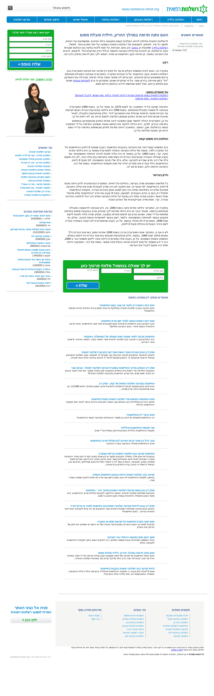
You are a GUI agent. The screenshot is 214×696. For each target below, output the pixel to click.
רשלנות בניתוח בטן (134, 636)
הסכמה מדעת (181, 636)
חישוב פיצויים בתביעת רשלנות (35, 177)
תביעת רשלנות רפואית (177, 629)
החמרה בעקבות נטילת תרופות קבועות (31, 269)
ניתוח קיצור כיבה (135, 629)
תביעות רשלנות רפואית (38, 166)
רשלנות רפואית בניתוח (39, 180)
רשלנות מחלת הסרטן (133, 619)
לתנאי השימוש (177, 650)
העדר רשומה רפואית (133, 632)
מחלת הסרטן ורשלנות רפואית (35, 169)
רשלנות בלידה (160, 47)
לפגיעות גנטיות (81, 80)
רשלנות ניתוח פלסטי (134, 615)
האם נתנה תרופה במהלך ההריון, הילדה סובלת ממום (126, 553)
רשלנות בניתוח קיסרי (177, 619)
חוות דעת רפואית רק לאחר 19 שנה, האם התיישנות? (127, 305)
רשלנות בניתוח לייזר (178, 632)
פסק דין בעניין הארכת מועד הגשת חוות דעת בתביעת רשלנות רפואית (118, 352)
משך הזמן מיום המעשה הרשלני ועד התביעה (131, 537)
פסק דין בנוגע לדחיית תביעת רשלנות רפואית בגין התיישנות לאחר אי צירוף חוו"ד (112, 506)
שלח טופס (30, 64)
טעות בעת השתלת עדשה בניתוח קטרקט (30, 229)
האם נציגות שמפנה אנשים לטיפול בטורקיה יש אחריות (33, 251)
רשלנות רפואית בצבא (133, 625)
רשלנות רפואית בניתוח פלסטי (36, 173)
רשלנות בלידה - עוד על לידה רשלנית (32, 155)
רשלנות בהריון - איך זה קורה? (35, 162)
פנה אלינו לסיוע (33, 79)
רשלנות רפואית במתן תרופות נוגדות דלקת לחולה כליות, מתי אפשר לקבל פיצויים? (121, 95)
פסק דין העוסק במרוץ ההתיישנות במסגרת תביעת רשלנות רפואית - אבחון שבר (113, 368)
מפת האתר (94, 615)
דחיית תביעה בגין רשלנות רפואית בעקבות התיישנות (127, 568)
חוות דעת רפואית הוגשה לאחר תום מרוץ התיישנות (128, 321)
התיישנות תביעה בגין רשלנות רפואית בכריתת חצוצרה (127, 453)
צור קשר (95, 619)
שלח (83, 285)
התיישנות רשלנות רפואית (175, 625)
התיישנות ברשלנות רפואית (37, 195)
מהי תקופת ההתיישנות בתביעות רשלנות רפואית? (190, 45)
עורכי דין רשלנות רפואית (38, 191)
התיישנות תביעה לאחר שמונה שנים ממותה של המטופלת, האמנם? (119, 336)
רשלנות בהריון (181, 622)
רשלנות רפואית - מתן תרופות (151, 98)
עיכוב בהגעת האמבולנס (38, 243)
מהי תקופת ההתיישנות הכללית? (138, 427)
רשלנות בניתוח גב (135, 622)
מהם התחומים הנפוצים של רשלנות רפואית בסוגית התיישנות (123, 399)
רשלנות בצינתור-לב (40, 236)
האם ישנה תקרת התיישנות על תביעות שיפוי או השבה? (126, 521)
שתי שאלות (44, 222)
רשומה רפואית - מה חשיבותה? (35, 187)
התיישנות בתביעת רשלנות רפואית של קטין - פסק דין (127, 383)
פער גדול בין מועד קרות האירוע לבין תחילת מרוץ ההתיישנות (122, 440)
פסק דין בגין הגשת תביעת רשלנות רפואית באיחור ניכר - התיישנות (120, 490)
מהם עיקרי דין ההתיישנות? (140, 415)
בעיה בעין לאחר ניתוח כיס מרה (35, 276)
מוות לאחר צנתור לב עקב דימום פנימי (31, 215)
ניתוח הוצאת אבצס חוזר (38, 283)
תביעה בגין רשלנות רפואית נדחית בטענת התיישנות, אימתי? (123, 474)
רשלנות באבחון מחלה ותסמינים (34, 159)
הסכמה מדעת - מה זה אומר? (35, 184)
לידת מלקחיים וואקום (177, 615)
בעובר (134, 47)
